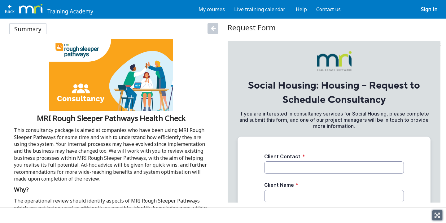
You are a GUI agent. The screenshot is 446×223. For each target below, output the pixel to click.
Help (301, 9)
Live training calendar (259, 9)
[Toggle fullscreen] (437, 215)
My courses (212, 9)
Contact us (328, 9)
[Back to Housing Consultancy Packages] (9, 9)
